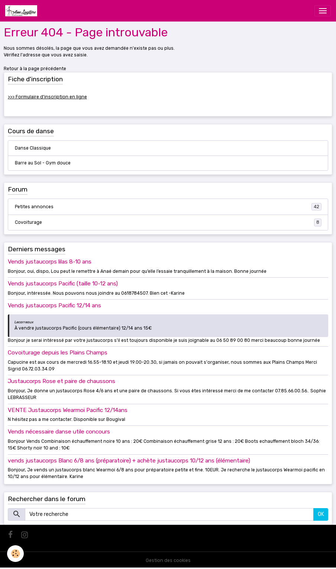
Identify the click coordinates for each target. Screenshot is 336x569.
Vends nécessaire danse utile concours (59, 431)
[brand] (22, 10)
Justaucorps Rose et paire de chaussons (61, 381)
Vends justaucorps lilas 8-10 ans (49, 261)
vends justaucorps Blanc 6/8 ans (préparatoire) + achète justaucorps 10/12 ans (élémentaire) (129, 460)
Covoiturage (168, 222)
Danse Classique (33, 148)
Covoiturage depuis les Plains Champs (57, 352)
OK (321, 514)
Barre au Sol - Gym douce (43, 163)
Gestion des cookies (168, 560)
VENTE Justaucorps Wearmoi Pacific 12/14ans (67, 410)
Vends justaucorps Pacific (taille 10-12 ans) (63, 283)
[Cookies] (15, 553)
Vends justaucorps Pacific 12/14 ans (54, 305)
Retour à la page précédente (35, 68)
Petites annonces (168, 206)
